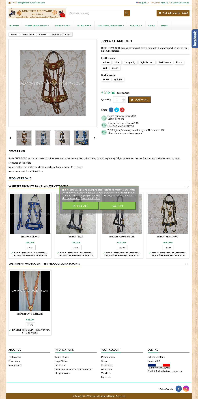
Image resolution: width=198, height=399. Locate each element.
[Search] (99, 13)
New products (15, 365)
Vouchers (106, 373)
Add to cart (139, 99)
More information (71, 198)
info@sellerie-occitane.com (31, 2)
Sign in (164, 2)
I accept (117, 206)
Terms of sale (62, 357)
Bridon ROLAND (30, 236)
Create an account (180, 2)
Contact (154, 349)
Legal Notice (61, 361)
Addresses (106, 369)
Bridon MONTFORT (168, 236)
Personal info (108, 357)
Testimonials (15, 357)
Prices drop (14, 361)
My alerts (106, 377)
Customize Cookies (90, 198)
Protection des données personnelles (74, 369)
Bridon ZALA (76, 236)
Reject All (80, 206)
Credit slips (106, 365)
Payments (60, 365)
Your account (111, 349)
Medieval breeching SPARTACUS (29, 314)
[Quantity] (117, 99)
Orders (104, 361)
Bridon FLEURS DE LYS (121, 236)
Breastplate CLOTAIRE (76, 314)
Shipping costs (62, 373)
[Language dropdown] (143, 2)
